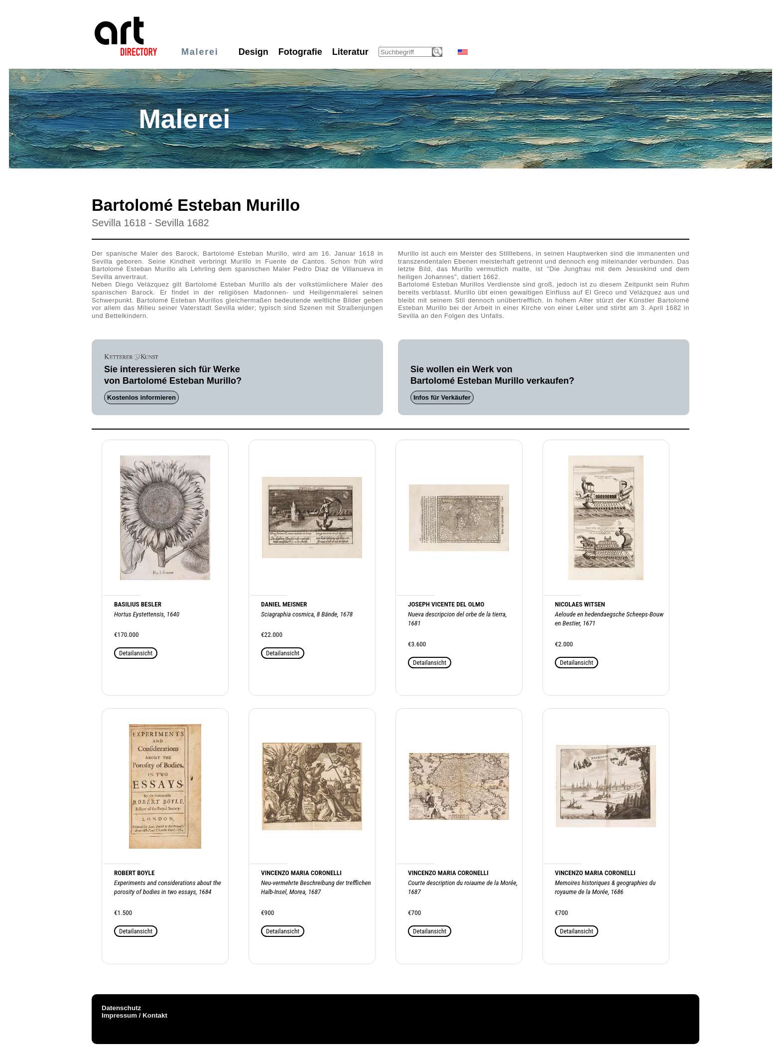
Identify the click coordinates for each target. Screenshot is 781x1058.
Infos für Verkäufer (442, 397)
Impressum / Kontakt (134, 1015)
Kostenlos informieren (141, 397)
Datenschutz (121, 1008)
